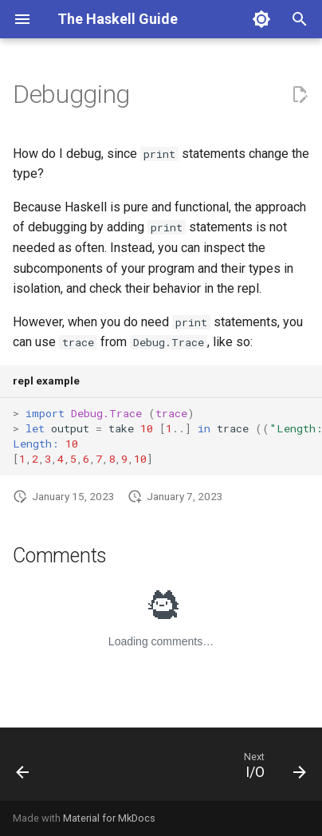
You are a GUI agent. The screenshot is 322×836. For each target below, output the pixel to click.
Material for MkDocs (109, 818)
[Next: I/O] (272, 769)
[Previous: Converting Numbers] (23, 769)
